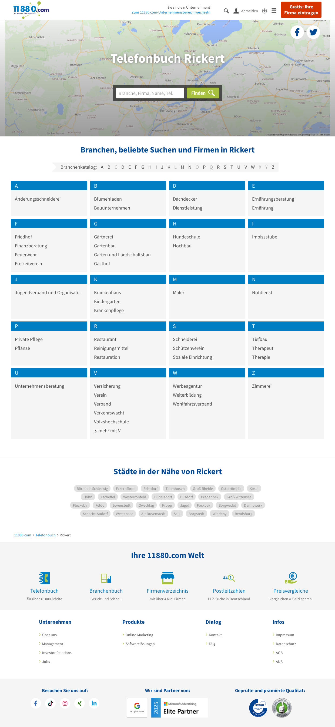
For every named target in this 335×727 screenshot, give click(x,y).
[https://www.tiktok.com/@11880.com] (50, 704)
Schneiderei (185, 339)
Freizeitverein (28, 263)
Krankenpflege (109, 310)
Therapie (261, 357)
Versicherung (107, 386)
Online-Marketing (139, 634)
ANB (279, 661)
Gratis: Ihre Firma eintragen (301, 10)
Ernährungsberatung (273, 199)
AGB (279, 652)
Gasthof (102, 263)
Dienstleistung (187, 208)
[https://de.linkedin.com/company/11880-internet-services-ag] (94, 704)
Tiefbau (259, 339)
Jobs (46, 661)
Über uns (49, 634)
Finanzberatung (31, 246)
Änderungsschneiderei (38, 199)
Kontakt (215, 634)
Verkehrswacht (109, 413)
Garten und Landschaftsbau (122, 254)
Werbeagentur (187, 386)
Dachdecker (185, 199)
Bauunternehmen (112, 208)
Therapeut (262, 348)
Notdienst (262, 292)
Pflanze (22, 348)
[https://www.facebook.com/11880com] (36, 704)
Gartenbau (105, 246)
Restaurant (105, 339)
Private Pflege (29, 339)
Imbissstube (264, 237)
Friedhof (23, 237)
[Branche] (150, 93)
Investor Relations (57, 652)
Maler (178, 292)
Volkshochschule (111, 422)
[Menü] (276, 10)
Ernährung (262, 208)
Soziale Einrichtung (192, 357)
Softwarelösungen (140, 643)
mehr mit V (107, 430)
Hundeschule (186, 237)
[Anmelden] (247, 10)
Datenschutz (286, 643)
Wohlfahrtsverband (192, 404)
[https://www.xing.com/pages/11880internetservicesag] (79, 704)
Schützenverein (189, 348)
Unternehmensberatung (39, 386)
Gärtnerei (103, 237)
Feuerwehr (26, 254)
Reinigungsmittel (111, 348)
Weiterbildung (187, 395)
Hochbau (182, 246)
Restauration (107, 357)
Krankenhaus (107, 292)
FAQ (212, 643)
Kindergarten (107, 301)
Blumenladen (108, 199)
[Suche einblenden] (228, 10)
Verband (102, 404)
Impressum (285, 634)
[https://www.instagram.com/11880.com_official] (65, 704)
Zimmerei (262, 386)
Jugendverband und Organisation (49, 292)
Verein (100, 395)
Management (52, 643)
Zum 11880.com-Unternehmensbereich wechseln (171, 12)
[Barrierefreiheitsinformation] (267, 10)
